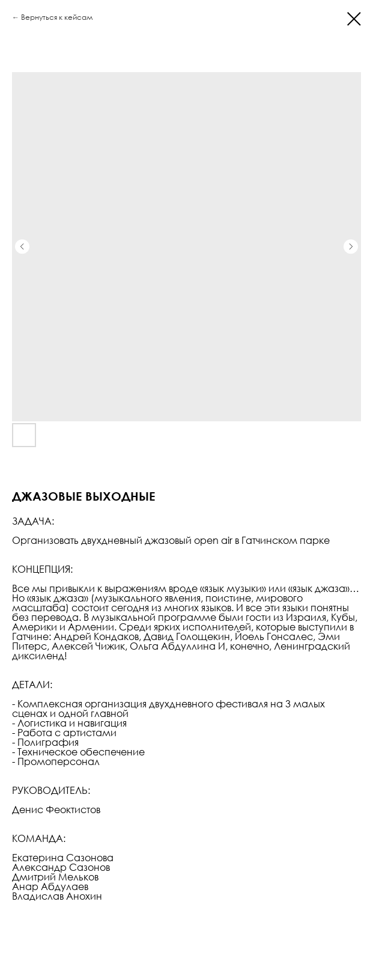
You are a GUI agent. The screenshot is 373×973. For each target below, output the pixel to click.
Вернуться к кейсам (57, 17)
